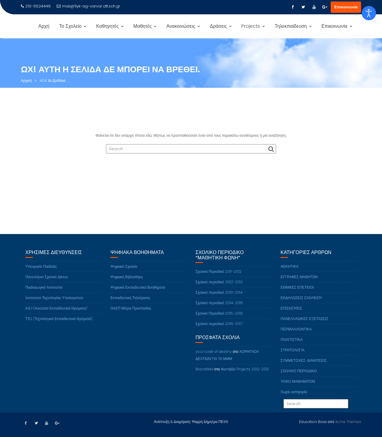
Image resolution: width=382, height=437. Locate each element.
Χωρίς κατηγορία (294, 400)
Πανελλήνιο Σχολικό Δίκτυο (46, 285)
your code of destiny (213, 360)
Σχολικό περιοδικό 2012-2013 (219, 290)
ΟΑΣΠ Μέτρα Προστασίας (130, 316)
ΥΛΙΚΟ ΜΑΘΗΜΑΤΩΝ (298, 390)
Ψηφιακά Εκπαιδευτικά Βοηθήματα (137, 295)
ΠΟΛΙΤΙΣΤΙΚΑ (292, 348)
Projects (250, 26)
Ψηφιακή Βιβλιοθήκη (126, 285)
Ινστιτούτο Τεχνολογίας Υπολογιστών (54, 306)
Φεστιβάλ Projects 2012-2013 (245, 377)
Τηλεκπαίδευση (291, 26)
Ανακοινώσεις (180, 26)
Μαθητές (142, 26)
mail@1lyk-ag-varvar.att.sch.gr (88, 6)
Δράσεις (218, 26)
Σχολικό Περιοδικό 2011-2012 (218, 280)
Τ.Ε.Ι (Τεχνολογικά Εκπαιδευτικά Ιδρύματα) (59, 327)
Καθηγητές (107, 26)
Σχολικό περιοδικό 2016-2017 (218, 332)
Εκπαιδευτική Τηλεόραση (130, 306)
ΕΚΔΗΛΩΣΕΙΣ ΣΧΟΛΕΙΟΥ (301, 306)
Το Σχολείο (70, 26)
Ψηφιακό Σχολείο (123, 275)
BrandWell (204, 377)
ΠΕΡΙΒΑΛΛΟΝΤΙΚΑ (296, 337)
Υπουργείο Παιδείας (41, 275)
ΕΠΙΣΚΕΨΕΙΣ (291, 316)
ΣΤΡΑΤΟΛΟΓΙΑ (292, 358)
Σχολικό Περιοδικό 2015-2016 (219, 322)
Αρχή (43, 26)
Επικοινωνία (346, 7)
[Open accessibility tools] (369, 13)
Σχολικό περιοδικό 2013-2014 (219, 301)
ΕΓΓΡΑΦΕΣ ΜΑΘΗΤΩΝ (299, 285)
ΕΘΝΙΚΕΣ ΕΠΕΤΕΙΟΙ (297, 295)
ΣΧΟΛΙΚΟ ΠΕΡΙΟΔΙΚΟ (299, 379)
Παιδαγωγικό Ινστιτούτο (44, 295)
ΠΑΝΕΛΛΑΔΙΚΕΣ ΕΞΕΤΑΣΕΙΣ (304, 327)
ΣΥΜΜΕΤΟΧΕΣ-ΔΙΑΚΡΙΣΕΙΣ (303, 369)
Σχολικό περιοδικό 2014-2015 (219, 311)
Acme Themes (348, 420)
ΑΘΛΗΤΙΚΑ (289, 275)
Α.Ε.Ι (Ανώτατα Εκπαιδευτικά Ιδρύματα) (56, 316)
